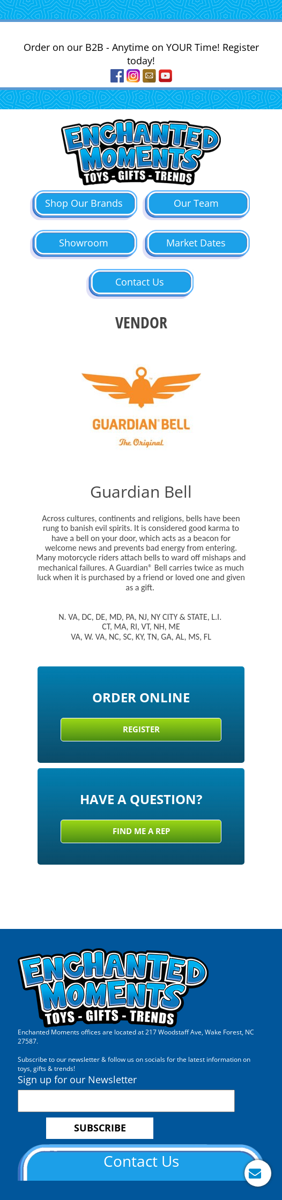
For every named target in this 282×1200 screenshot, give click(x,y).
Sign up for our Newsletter (77, 1079)
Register (141, 729)
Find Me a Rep (141, 831)
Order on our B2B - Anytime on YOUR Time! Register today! (141, 54)
